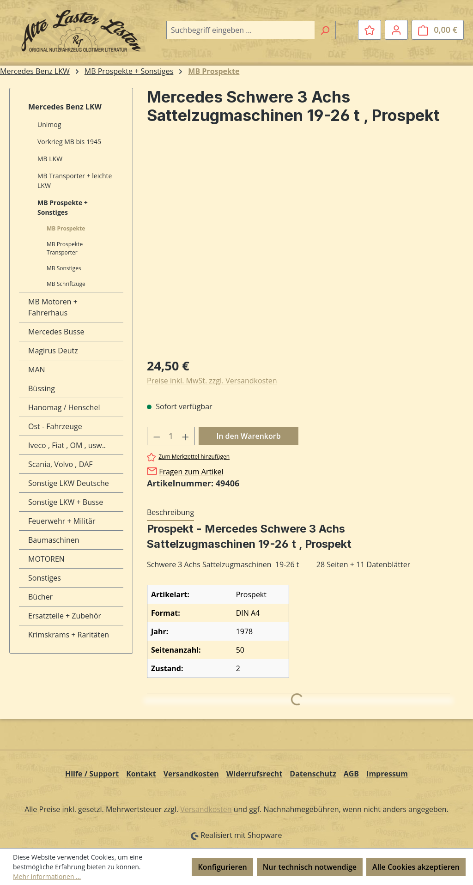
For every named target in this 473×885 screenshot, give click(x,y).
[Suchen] (325, 30)
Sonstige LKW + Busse (65, 502)
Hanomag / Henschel (64, 407)
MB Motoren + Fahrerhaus (53, 307)
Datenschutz (313, 774)
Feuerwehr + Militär (61, 521)
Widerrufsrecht (254, 774)
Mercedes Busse (56, 332)
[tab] (170, 512)
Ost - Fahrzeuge (55, 426)
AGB (351, 774)
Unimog (49, 124)
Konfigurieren (222, 867)
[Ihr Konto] (396, 29)
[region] (298, 250)
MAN (36, 369)
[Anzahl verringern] (156, 436)
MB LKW (49, 158)
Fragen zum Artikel (191, 472)
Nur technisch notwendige (310, 867)
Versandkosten (191, 774)
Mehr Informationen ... (47, 876)
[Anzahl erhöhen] (185, 436)
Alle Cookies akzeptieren (416, 867)
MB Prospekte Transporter (65, 248)
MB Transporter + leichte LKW (74, 180)
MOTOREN (46, 559)
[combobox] (240, 30)
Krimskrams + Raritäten (68, 635)
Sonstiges (44, 578)
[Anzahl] (171, 436)
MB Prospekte (66, 228)
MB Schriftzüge (66, 284)
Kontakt (141, 774)
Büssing (41, 388)
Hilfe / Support (92, 774)
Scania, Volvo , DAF (60, 464)
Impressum (387, 774)
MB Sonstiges (64, 268)
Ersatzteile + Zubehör (64, 616)
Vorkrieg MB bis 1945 (69, 141)
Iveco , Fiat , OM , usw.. (67, 445)
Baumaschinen (53, 540)
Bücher (40, 597)
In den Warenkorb (248, 436)
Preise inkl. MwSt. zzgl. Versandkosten (212, 381)
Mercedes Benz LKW (65, 107)
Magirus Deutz (53, 351)
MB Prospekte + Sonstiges (62, 207)
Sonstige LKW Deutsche (68, 483)
